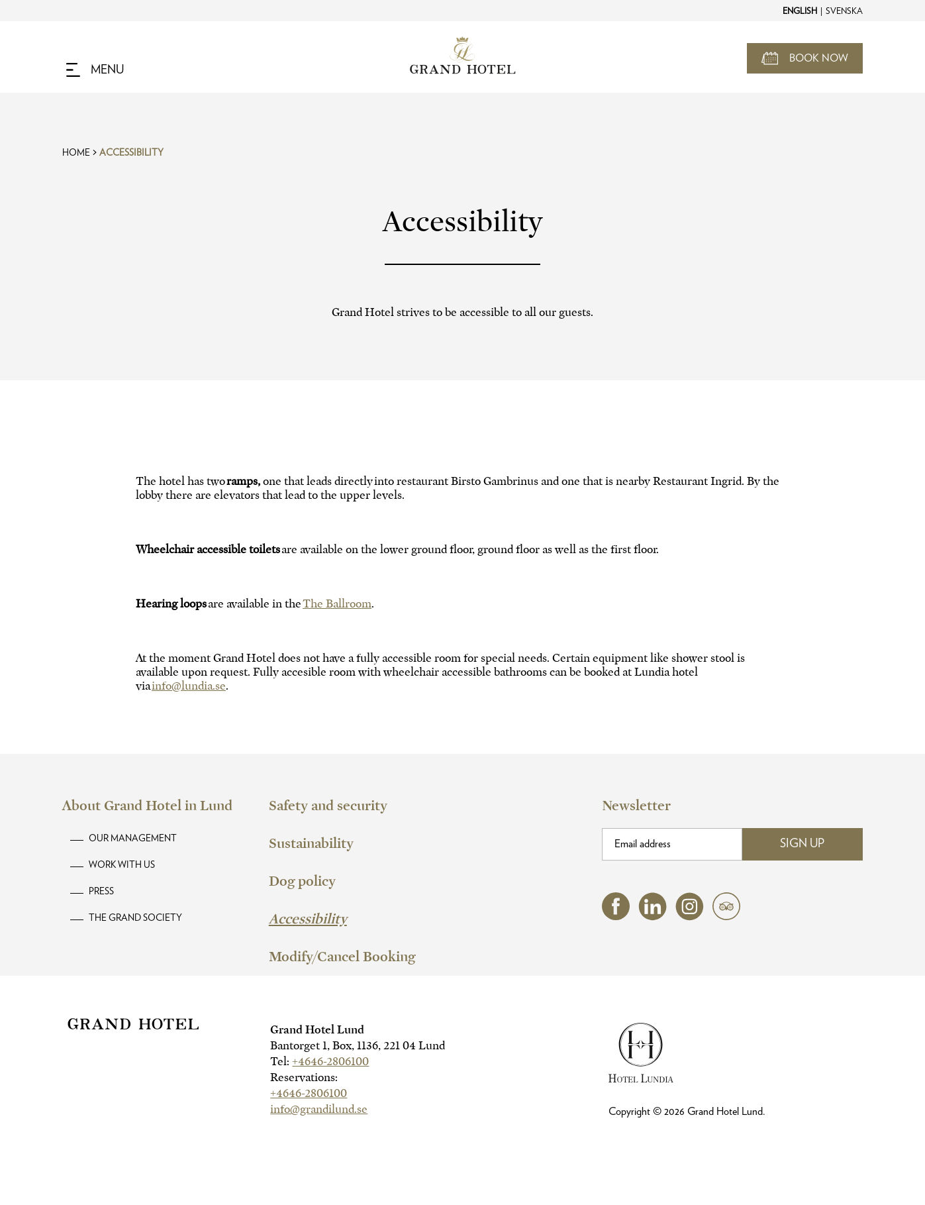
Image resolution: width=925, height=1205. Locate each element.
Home (76, 153)
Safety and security (328, 805)
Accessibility (131, 153)
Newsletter (636, 805)
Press (101, 891)
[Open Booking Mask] (805, 58)
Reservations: (304, 1077)
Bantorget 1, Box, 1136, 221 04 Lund (357, 1046)
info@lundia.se (189, 686)
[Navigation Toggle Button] (95, 70)
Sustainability (311, 843)
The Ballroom (337, 604)
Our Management (133, 838)
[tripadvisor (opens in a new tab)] (726, 916)
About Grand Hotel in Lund (147, 805)
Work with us (122, 865)
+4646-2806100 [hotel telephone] (330, 1062)
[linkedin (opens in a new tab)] (652, 917)
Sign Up (802, 844)
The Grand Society (135, 918)
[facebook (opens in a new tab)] (616, 916)
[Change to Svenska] (843, 11)
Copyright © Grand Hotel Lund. (687, 1111)
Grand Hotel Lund (317, 1030)
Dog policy (302, 881)
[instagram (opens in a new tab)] (689, 917)
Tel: (319, 1062)
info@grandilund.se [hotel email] (318, 1109)
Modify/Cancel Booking (342, 956)
